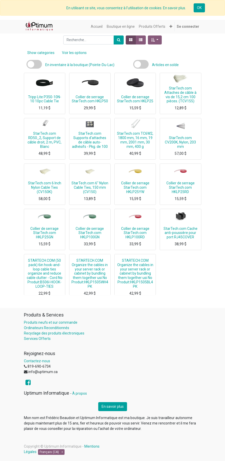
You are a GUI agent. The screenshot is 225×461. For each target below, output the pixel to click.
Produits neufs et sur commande (50, 322)
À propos (79, 393)
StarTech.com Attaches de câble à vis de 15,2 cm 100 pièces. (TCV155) (180, 94)
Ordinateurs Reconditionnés (46, 328)
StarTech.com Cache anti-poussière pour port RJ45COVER (180, 233)
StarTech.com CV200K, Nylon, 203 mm (180, 142)
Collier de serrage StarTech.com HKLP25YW (135, 187)
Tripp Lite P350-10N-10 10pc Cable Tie (44, 99)
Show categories (41, 53)
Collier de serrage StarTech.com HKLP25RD (180, 187)
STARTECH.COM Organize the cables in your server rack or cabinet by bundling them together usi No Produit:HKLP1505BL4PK (135, 273)
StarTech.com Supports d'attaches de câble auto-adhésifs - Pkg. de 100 (90, 139)
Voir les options (74, 53)
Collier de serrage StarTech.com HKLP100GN (90, 233)
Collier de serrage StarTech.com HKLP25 (135, 99)
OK (199, 8)
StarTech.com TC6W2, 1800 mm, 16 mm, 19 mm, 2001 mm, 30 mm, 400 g (135, 139)
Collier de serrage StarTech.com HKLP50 (90, 99)
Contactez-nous (37, 361)
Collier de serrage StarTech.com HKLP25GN (44, 233)
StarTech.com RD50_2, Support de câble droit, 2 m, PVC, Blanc (44, 139)
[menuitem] (97, 26)
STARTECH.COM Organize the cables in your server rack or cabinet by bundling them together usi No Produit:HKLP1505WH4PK (89, 273)
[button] (170, 26)
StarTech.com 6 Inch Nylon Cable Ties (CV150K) (44, 187)
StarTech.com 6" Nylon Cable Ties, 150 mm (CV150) (89, 187)
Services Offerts (37, 339)
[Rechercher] (119, 39)
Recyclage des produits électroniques (54, 333)
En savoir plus (113, 406)
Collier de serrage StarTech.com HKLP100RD (135, 233)
